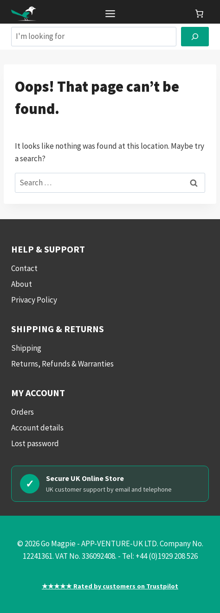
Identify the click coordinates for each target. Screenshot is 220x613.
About (21, 284)
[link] (199, 13)
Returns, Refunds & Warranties (62, 364)
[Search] (195, 37)
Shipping (26, 348)
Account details (37, 428)
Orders (22, 412)
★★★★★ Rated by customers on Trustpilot (110, 586)
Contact (24, 268)
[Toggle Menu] (110, 13)
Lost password (35, 443)
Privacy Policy (34, 300)
